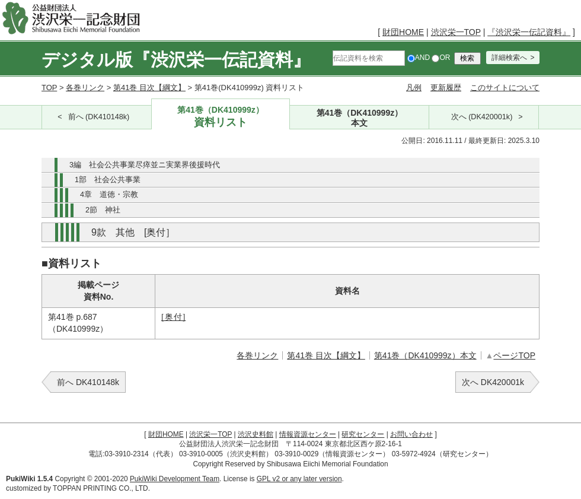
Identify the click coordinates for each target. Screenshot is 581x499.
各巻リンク (85, 87)
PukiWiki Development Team (174, 479)
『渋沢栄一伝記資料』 (528, 32)
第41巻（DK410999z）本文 (425, 355)
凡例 (414, 87)
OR (441, 57)
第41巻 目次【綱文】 (149, 87)
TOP (49, 87)
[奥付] (173, 317)
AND (418, 57)
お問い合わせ (411, 434)
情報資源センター (307, 434)
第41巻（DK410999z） (221, 117)
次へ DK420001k (493, 382)
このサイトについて (505, 87)
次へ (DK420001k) (482, 117)
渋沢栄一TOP (456, 32)
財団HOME (403, 32)
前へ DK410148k (88, 382)
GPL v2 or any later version (299, 479)
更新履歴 (445, 87)
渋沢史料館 (255, 434)
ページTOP (514, 355)
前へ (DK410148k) (99, 117)
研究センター (362, 434)
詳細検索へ (509, 57)
